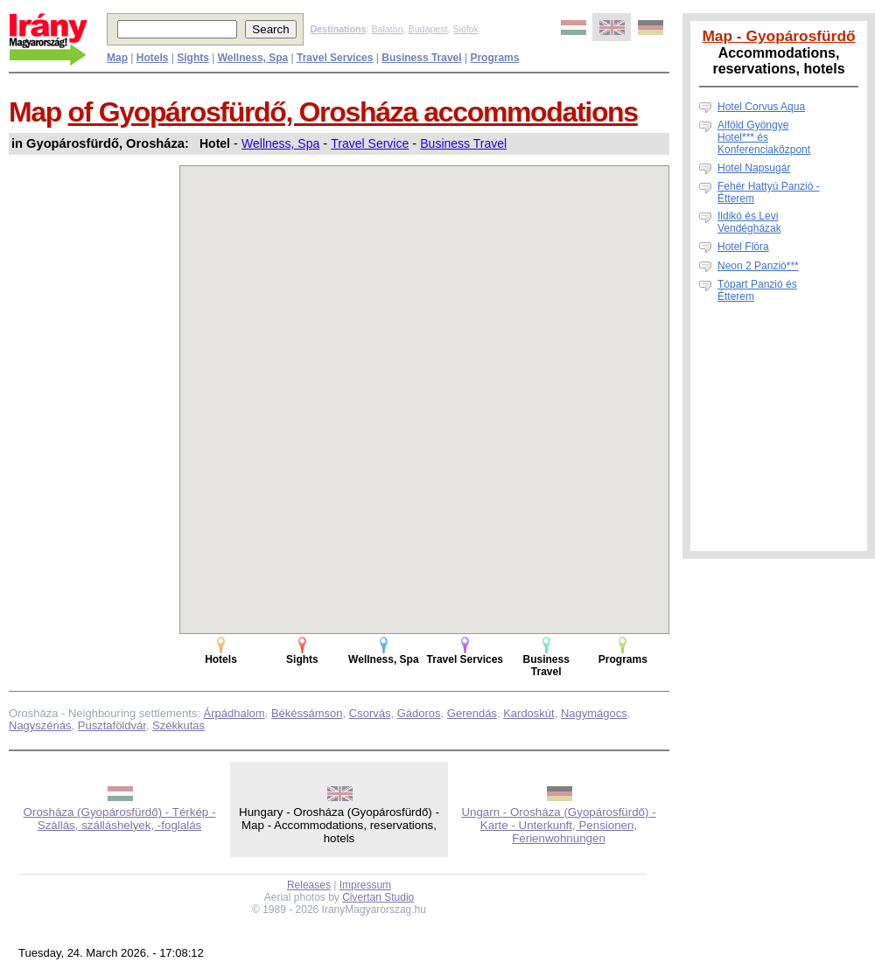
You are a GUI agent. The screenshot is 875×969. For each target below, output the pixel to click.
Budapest (428, 29)
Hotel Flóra (743, 247)
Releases (309, 885)
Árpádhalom (234, 713)
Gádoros (419, 713)
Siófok (465, 29)
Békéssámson (307, 713)
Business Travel (463, 143)
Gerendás (472, 713)
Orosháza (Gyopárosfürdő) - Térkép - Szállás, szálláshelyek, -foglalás (120, 818)
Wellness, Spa (280, 143)
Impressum (365, 885)
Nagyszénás (40, 725)
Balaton (386, 29)
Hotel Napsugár (754, 168)
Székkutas (178, 725)
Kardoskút (529, 713)
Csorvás (370, 713)
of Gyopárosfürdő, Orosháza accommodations (353, 112)
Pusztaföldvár (112, 725)
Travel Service (370, 143)
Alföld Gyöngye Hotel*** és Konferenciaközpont (764, 137)
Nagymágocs (594, 713)
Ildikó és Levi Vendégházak (749, 222)
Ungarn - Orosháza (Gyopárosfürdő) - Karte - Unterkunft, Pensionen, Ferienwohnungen (558, 825)
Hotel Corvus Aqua (761, 107)
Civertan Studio (378, 897)
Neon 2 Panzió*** (758, 266)
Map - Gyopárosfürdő (778, 36)
